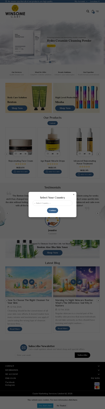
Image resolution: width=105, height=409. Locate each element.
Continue (52, 210)
